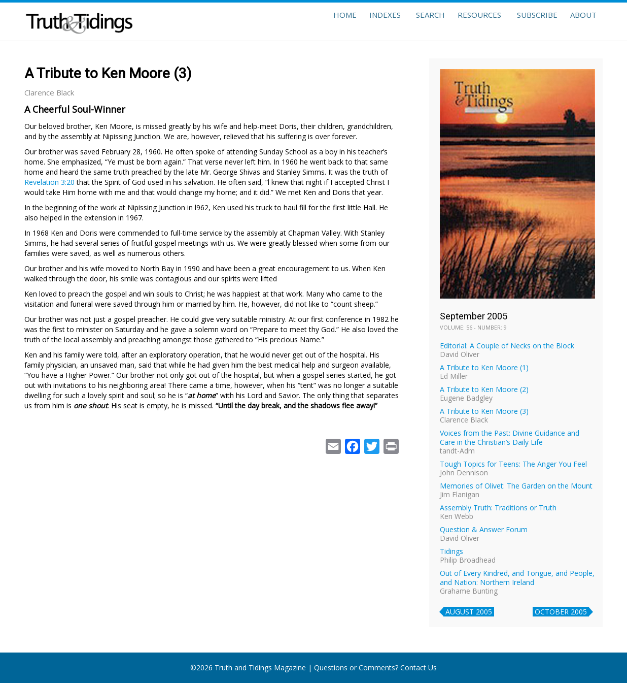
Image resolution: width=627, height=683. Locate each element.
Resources (468, 21)
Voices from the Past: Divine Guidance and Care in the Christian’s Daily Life (509, 437)
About (580, 21)
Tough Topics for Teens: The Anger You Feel (513, 464)
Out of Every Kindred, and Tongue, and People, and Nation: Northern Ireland (517, 577)
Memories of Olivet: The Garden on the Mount (516, 486)
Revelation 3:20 (49, 182)
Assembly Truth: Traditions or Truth (498, 507)
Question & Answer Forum (484, 529)
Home (319, 21)
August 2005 (468, 611)
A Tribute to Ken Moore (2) (484, 389)
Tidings (451, 551)
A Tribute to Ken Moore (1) (484, 367)
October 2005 (561, 611)
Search (413, 21)
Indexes (365, 21)
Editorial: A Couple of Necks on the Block (507, 345)
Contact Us (418, 667)
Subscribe (528, 21)
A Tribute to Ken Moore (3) (484, 411)
